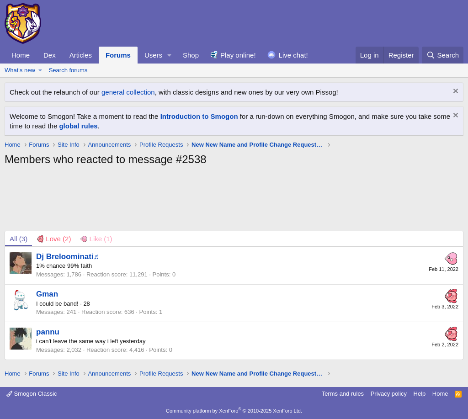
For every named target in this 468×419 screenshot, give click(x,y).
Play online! (238, 55)
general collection (128, 92)
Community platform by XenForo (234, 411)
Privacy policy (389, 393)
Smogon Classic (31, 393)
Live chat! (293, 55)
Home (20, 55)
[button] (169, 55)
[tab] (53, 238)
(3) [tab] (18, 239)
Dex (49, 55)
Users (153, 55)
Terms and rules (343, 393)
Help (420, 393)
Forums (118, 55)
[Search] (442, 55)
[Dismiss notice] (454, 92)
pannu (47, 332)
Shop (191, 55)
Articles (80, 55)
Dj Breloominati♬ (67, 256)
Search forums (68, 70)
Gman (47, 294)
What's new (20, 70)
